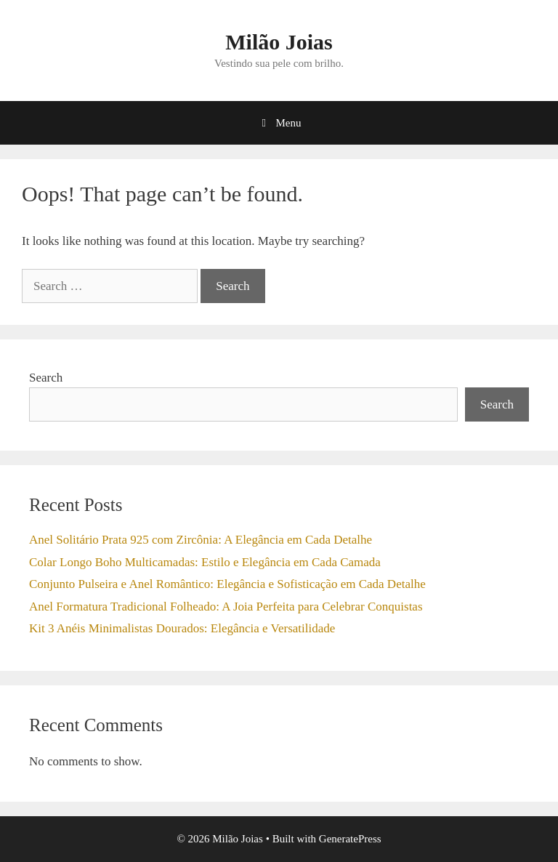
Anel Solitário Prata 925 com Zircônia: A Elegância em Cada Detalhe (200, 540)
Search (45, 377)
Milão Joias (279, 42)
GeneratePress (350, 839)
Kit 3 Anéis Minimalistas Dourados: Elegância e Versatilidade (182, 628)
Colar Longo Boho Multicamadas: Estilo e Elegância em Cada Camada (205, 562)
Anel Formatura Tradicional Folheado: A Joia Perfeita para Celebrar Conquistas (226, 606)
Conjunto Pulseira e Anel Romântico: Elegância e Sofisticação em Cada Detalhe (227, 584)
